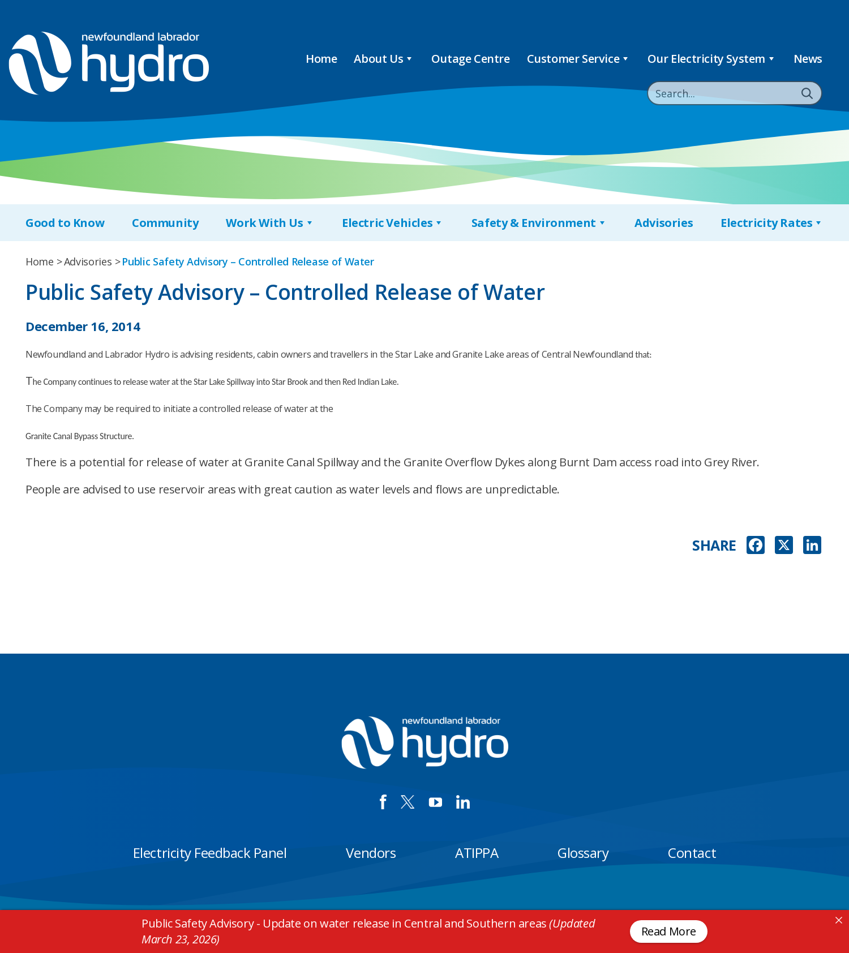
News (808, 58)
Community (165, 222)
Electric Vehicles (393, 222)
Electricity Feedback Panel (210, 852)
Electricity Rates (772, 222)
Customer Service (579, 58)
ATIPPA (476, 852)
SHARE (714, 545)
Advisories (663, 222)
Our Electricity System (712, 58)
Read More (668, 931)
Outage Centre (470, 58)
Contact (692, 852)
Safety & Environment (539, 222)
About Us (384, 58)
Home (321, 58)
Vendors (371, 852)
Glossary (583, 852)
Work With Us (270, 222)
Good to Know (64, 222)
